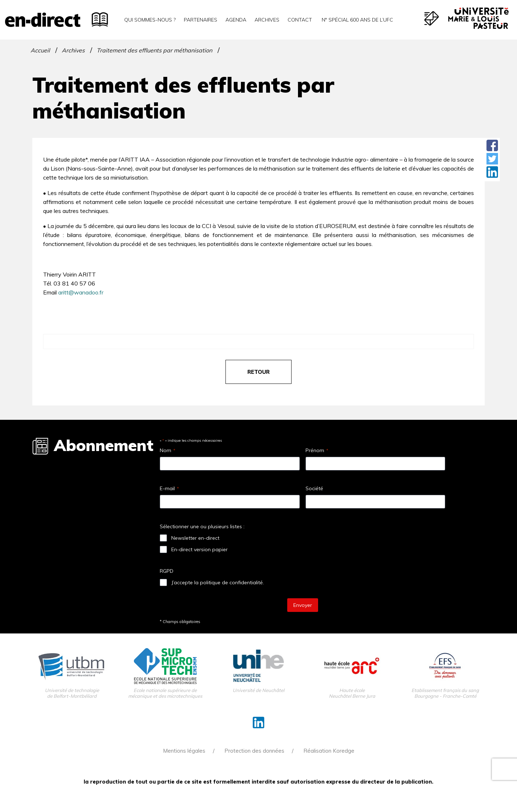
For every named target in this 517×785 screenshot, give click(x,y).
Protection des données (254, 750)
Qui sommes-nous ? (150, 20)
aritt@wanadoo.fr (80, 292)
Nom (167, 450)
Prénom (317, 450)
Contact (300, 20)
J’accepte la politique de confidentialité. (217, 582)
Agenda (235, 20)
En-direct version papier (199, 549)
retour (258, 371)
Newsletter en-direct (195, 538)
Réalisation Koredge (328, 750)
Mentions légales (184, 750)
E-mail (169, 488)
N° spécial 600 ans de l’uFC (356, 20)
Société (314, 488)
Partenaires (200, 20)
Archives (267, 20)
